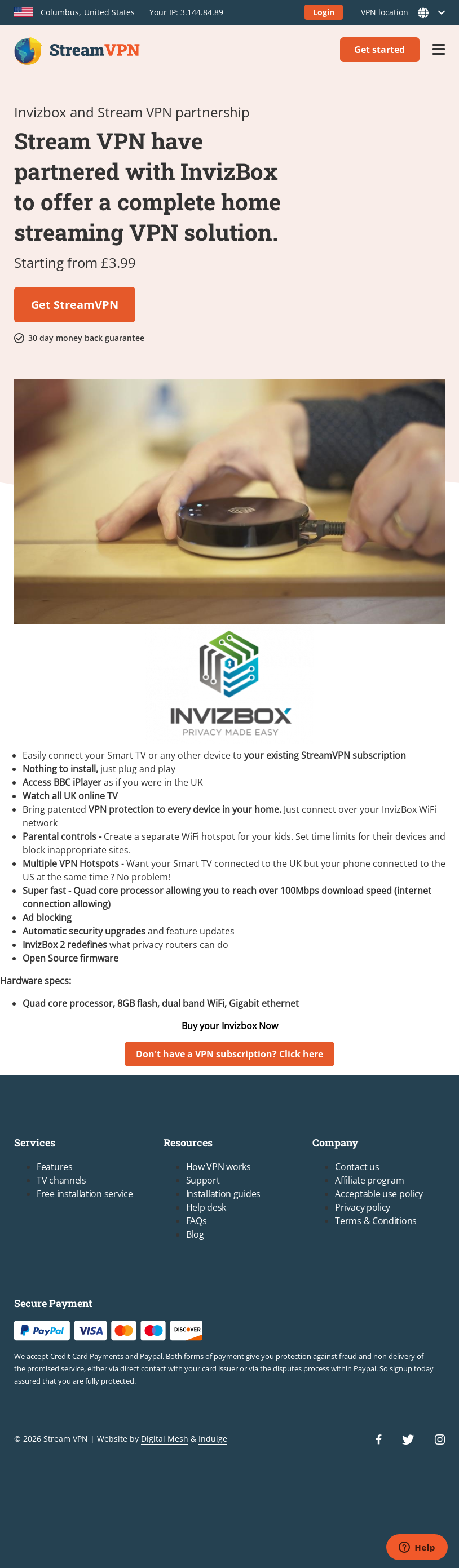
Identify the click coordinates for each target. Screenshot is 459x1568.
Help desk (206, 1207)
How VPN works (218, 1167)
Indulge (212, 1438)
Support (203, 1180)
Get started (379, 49)
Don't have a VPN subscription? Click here (229, 1054)
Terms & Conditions (376, 1221)
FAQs (196, 1221)
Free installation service (85, 1194)
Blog (195, 1234)
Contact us (357, 1167)
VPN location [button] (399, 13)
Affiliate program (369, 1180)
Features (55, 1167)
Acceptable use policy (379, 1194)
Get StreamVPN (74, 304)
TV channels (61, 1180)
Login (323, 12)
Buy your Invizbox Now (230, 1026)
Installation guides (223, 1194)
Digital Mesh (164, 1438)
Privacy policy (362, 1207)
